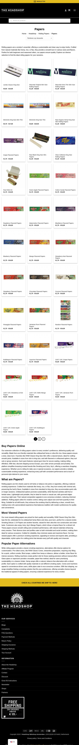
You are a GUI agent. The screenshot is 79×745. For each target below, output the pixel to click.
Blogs (4, 625)
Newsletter (5, 684)
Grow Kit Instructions (9, 681)
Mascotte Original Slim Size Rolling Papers (38, 85)
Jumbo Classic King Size (11, 85)
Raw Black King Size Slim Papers (37, 156)
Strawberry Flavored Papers (12, 291)
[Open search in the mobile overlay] (39, 21)
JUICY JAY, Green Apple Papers (11, 429)
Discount (5, 677)
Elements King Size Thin (37, 120)
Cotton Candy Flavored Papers (65, 190)
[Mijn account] (66, 10)
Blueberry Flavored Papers (12, 256)
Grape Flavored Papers (11, 155)
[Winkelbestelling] (39, 38)
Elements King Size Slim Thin (13, 120)
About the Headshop (9, 665)
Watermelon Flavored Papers (39, 223)
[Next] (43, 439)
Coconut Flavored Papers (63, 291)
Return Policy (6, 641)
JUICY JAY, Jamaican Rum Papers (64, 394)
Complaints (6, 629)
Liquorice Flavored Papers (38, 359)
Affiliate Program (8, 669)
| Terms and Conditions (44, 738)
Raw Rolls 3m (7, 190)
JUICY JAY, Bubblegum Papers (37, 429)
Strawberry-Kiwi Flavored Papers (63, 257)
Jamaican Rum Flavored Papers (37, 325)
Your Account (6, 653)
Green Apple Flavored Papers (39, 190)
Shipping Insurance (9, 645)
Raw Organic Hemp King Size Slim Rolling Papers (65, 121)
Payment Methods (8, 637)
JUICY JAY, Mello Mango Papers (37, 394)
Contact (4, 673)
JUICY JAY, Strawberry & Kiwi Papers (13, 394)
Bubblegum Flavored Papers (12, 359)
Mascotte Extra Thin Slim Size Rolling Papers (65, 85)
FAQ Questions (7, 633)
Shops (4, 688)
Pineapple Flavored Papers (12, 324)
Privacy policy (31, 738)
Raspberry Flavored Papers (12, 223)
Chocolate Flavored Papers (38, 291)
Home (24, 34)
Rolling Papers (44, 34)
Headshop (32, 34)
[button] (69, 10)
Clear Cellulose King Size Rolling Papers (63, 156)
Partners (5, 692)
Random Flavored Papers (63, 324)
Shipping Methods (8, 649)
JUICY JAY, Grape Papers (63, 359)
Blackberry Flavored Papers (64, 223)
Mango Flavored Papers (37, 256)
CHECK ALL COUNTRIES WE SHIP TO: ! (39, 583)
